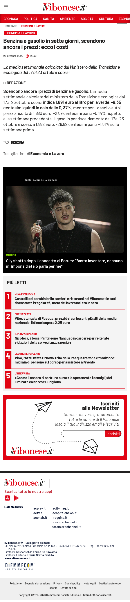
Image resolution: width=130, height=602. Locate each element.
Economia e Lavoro (33, 25)
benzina (17, 142)
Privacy (57, 583)
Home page (10, 25)
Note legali (90, 583)
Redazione (16, 583)
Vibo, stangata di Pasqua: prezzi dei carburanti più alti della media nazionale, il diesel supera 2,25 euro (65, 320)
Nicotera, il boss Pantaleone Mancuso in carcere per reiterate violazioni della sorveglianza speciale (62, 340)
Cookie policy (72, 583)
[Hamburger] (5, 7)
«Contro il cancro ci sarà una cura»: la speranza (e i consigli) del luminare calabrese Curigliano (63, 379)
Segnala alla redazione (37, 583)
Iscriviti (113, 433)
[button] (122, 28)
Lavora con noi (68, 587)
